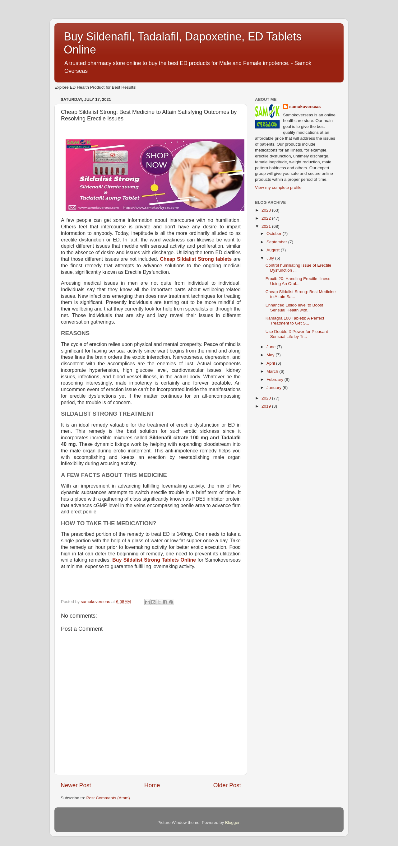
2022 (266, 218)
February (275, 379)
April (271, 363)
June (271, 346)
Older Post (227, 785)
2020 (266, 398)
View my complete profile (278, 187)
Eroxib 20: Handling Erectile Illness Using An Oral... (298, 281)
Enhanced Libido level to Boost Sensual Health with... (294, 307)
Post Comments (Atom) (108, 798)
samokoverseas (305, 106)
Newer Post (76, 785)
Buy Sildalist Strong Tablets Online (154, 560)
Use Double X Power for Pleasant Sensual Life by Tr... (297, 334)
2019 (266, 406)
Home (152, 785)
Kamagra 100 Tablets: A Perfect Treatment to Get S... (295, 320)
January (274, 387)
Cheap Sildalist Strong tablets (196, 259)
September (277, 242)
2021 (266, 226)
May (270, 355)
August (273, 250)
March (272, 371)
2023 (266, 210)
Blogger (232, 822)
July (270, 258)
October (274, 233)
